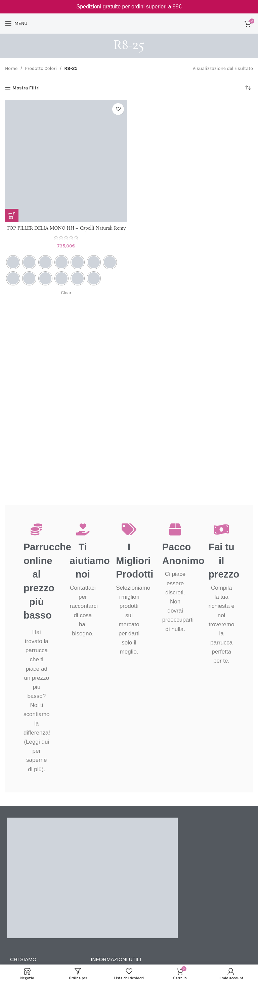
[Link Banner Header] (129, 6)
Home (11, 68)
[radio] (13, 268)
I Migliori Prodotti (134, 561)
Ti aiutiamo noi (90, 561)
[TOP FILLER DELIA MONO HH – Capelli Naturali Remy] (66, 161)
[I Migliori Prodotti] (129, 529)
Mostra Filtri (26, 87)
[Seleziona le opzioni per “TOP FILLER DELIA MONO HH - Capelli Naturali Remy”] (11, 215)
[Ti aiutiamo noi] (83, 529)
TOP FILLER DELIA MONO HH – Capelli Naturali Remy (66, 231)
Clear (66, 299)
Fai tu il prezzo (223, 561)
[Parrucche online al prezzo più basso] (36, 529)
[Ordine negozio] (248, 88)
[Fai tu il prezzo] (221, 529)
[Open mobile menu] (16, 23)
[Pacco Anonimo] (175, 529)
